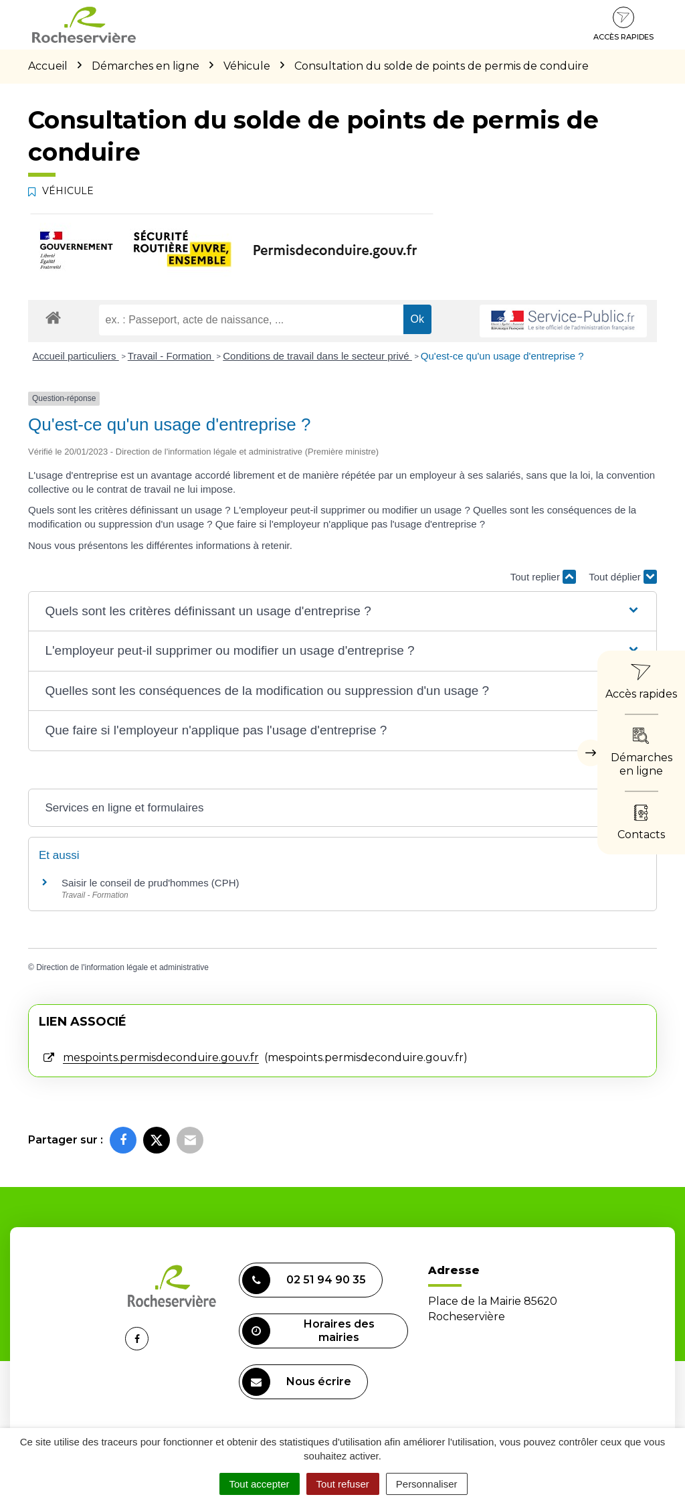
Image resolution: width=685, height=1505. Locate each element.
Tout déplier (623, 577)
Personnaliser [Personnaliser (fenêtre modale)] (427, 1484)
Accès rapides (623, 24)
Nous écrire (296, 1382)
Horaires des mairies (308, 1331)
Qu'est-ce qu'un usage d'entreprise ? (502, 356)
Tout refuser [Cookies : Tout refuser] (342, 1484)
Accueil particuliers (76, 356)
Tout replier (543, 577)
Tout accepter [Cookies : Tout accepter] (259, 1484)
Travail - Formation (171, 356)
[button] (342, 611)
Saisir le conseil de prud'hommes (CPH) (150, 882)
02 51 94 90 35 (304, 1280)
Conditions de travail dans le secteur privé (317, 356)
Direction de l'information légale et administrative (122, 967)
